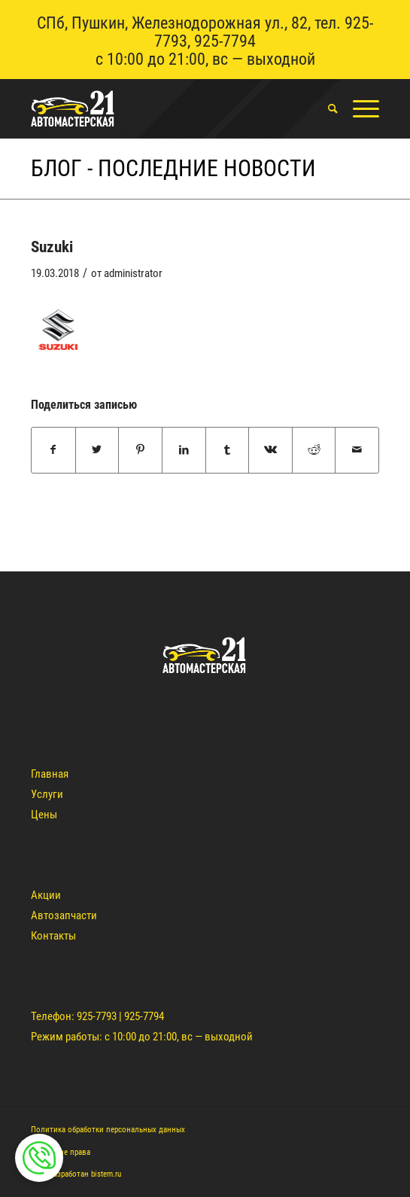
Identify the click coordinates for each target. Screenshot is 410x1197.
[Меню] (358, 108)
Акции (46, 895)
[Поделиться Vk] (270, 450)
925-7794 (225, 41)
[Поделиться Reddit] (314, 450)
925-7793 (97, 1016)
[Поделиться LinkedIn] (183, 450)
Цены (44, 814)
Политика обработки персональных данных (108, 1130)
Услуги (47, 794)
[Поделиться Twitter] (97, 450)
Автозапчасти (64, 915)
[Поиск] (325, 108)
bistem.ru (106, 1174)
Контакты (53, 936)
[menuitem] (325, 108)
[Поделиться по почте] (357, 450)
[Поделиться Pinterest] (140, 450)
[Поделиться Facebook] (53, 450)
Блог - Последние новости (173, 168)
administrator (133, 273)
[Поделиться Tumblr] (227, 450)
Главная (49, 774)
